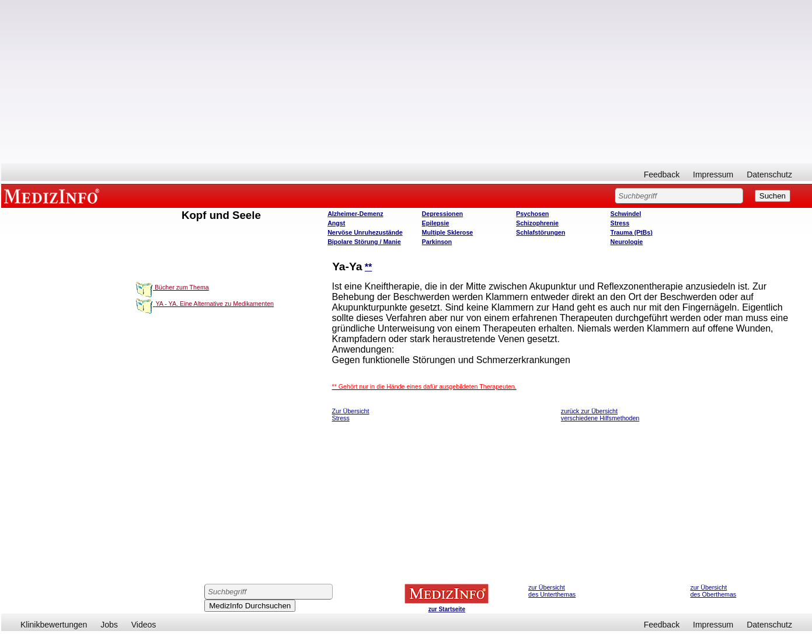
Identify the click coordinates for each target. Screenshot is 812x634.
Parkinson (437, 241)
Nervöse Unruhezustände (365, 232)
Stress (620, 223)
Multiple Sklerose (447, 232)
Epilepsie (435, 223)
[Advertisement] (407, 81)
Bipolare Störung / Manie (364, 241)
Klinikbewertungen (53, 624)
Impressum (713, 174)
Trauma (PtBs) (632, 232)
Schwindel (626, 213)
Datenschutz (769, 174)
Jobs (109, 624)
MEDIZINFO (53, 195)
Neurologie (627, 241)
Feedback (661, 174)
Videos (143, 624)
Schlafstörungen (540, 232)
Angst (336, 223)
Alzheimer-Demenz (355, 213)
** (368, 267)
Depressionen (442, 213)
